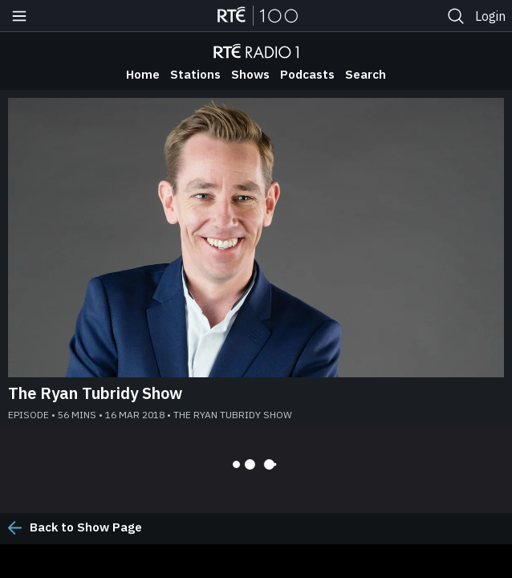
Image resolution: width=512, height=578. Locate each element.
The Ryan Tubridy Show (95, 393)
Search (365, 74)
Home (143, 74)
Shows (250, 74)
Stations (195, 74)
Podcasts (307, 74)
